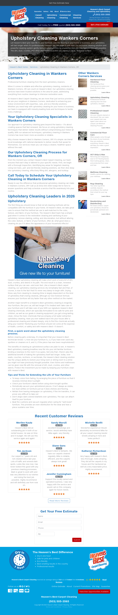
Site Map (96, 586)
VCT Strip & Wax (97, 154)
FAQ (51, 11)
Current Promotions (82, 586)
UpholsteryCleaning (52, 16)
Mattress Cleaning (98, 172)
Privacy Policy (67, 607)
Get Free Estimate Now (59, 3)
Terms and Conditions (53, 607)
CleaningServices (77, 16)
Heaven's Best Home (19, 67)
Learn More (106, 92)
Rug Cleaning (96, 183)
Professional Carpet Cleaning (99, 111)
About (56, 11)
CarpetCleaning (39, 16)
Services (34, 67)
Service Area (65, 11)
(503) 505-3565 (102, 14)
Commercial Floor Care (98, 133)
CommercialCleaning (65, 16)
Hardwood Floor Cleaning (97, 80)
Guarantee (38, 11)
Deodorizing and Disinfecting (98, 202)
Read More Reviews (59, 501)
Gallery (45, 11)
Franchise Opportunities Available (94, 591)
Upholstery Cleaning (99, 97)
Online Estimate (58, 586)
